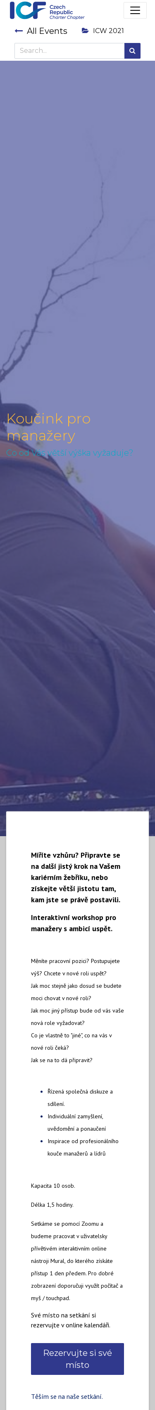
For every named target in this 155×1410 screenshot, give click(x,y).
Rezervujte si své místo (77, 1359)
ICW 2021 (103, 31)
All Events (40, 31)
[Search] (132, 51)
